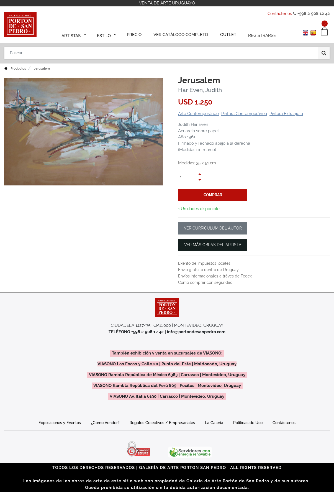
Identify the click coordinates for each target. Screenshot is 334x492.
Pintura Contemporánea (244, 113)
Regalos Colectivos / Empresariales (162, 422)
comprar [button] (213, 195)
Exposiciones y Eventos (59, 422)
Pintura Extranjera (286, 113)
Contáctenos (280, 13)
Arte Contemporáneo (198, 113)
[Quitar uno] (199, 180)
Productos (18, 68)
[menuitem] (137, 34)
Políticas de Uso (248, 422)
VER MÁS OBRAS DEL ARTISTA (212, 245)
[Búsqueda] (324, 50)
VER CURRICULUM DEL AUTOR (213, 228)
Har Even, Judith (200, 89)
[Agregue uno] (199, 174)
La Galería (214, 422)
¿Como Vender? (105, 422)
